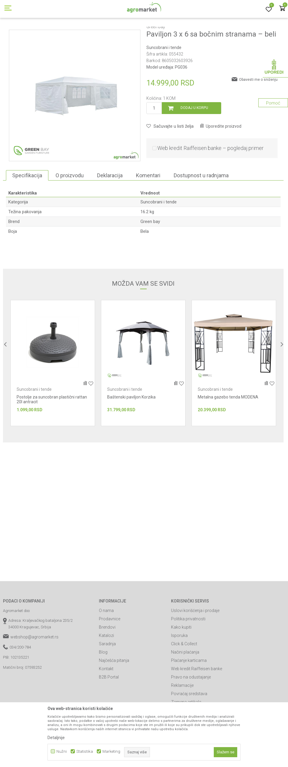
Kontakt (106, 695)
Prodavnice (109, 645)
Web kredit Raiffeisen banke (196, 695)
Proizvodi (34, 33)
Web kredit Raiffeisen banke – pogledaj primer (210, 175)
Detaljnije (56, 737)
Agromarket (12, 33)
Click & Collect (184, 670)
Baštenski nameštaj (79, 33)
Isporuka (179, 662)
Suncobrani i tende (115, 33)
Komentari (148, 202)
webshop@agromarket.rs (34, 663)
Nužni (61, 751)
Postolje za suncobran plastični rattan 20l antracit (52, 426)
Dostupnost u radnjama (201, 202)
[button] (170, 153)
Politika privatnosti (188, 645)
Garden (52, 33)
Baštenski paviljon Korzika (131, 423)
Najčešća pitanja (114, 687)
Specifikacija (27, 202)
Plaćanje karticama (189, 687)
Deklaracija (110, 202)
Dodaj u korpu (194, 134)
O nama (106, 637)
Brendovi (107, 653)
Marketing (111, 751)
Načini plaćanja (185, 678)
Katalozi (106, 662)
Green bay (150, 248)
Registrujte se (242, 5)
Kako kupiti (181, 653)
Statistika (84, 751)
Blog (103, 678)
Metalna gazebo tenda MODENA (228, 423)
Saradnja (107, 670)
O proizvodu (70, 202)
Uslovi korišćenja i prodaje (195, 637)
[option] (74, 122)
